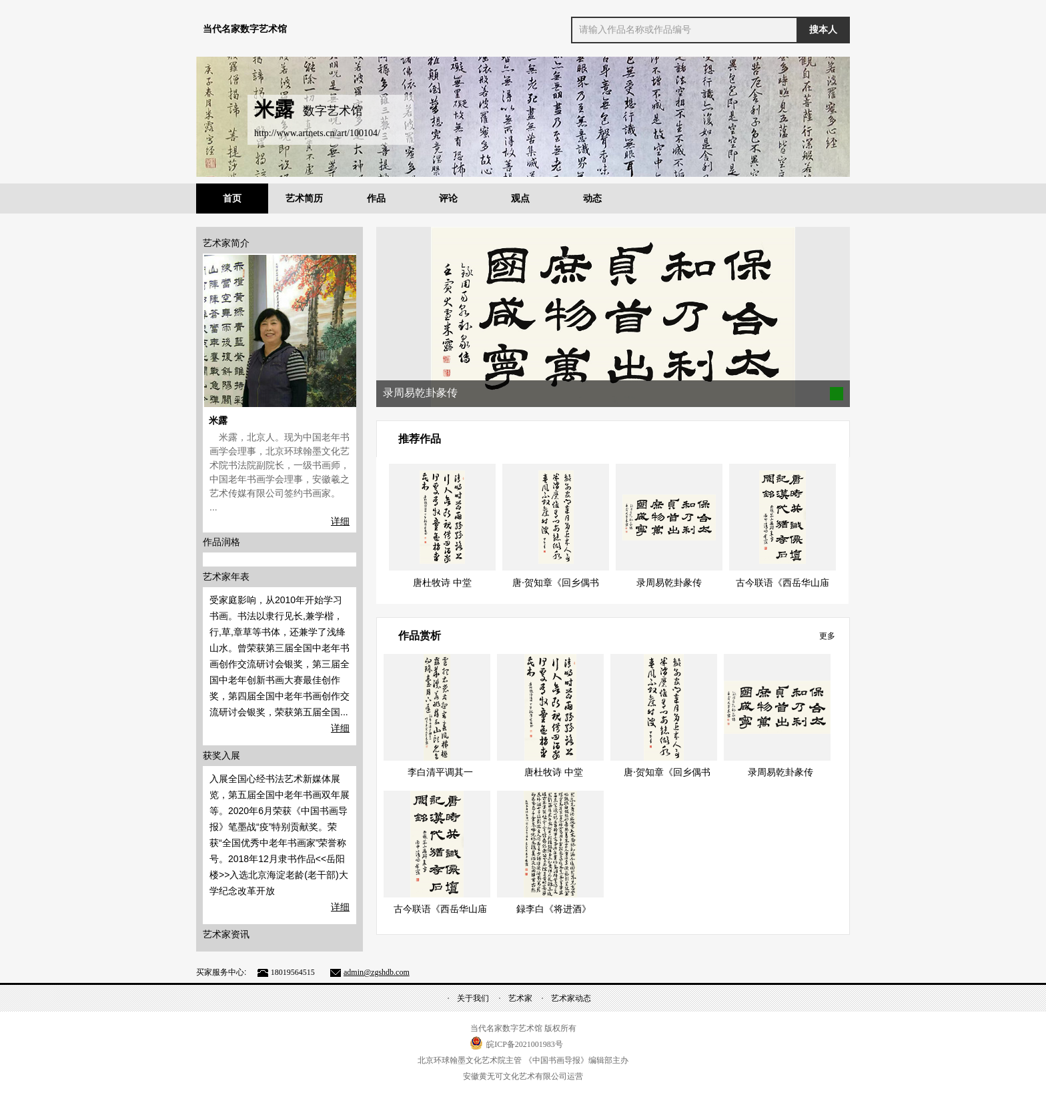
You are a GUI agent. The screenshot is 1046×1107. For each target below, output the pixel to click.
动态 (592, 199)
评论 (448, 199)
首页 (232, 199)
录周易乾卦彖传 (669, 583)
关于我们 (473, 998)
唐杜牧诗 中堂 (442, 583)
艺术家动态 (571, 998)
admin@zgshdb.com (377, 972)
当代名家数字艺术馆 (245, 29)
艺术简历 (304, 199)
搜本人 (823, 30)
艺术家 (520, 998)
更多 (827, 636)
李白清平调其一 (440, 772)
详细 (340, 521)
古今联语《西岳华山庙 (782, 583)
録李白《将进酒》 (553, 909)
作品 (376, 199)
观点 (520, 199)
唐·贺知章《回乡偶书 (555, 583)
